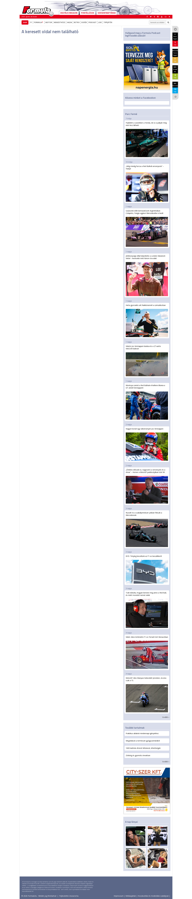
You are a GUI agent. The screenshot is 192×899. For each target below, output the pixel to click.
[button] (169, 17)
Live (100, 22)
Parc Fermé (131, 114)
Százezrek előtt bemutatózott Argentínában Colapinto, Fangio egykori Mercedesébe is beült (147, 228)
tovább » (165, 717)
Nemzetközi (59, 22)
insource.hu (73, 896)
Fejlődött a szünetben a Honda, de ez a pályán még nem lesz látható (147, 139)
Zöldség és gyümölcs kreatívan (138, 755)
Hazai (69, 22)
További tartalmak (134, 728)
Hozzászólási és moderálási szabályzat (153, 896)
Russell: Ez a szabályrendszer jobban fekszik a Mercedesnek (147, 529)
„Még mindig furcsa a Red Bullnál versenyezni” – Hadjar (147, 183)
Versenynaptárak (107, 12)
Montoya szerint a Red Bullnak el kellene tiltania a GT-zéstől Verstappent (147, 402)
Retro (77, 22)
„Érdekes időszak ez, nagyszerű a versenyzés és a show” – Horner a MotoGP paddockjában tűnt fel (147, 486)
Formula (39, 22)
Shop (25, 22)
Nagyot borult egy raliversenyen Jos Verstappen (147, 444)
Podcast (92, 22)
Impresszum (119, 896)
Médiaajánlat (131, 896)
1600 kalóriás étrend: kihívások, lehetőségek (143, 748)
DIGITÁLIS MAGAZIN (68, 12)
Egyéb (84, 22)
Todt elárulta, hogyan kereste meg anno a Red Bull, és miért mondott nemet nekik (147, 610)
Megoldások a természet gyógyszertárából (143, 741)
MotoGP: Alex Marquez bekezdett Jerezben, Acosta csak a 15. (147, 694)
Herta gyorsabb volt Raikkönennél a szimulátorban (147, 320)
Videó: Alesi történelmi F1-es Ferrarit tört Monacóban (147, 652)
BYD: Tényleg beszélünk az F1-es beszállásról (147, 569)
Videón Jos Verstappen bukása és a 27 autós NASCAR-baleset (147, 360)
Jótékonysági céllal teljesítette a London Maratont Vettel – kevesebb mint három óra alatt (147, 275)
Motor (48, 22)
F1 (31, 22)
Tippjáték (108, 22)
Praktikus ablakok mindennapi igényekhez (142, 733)
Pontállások (87, 12)
